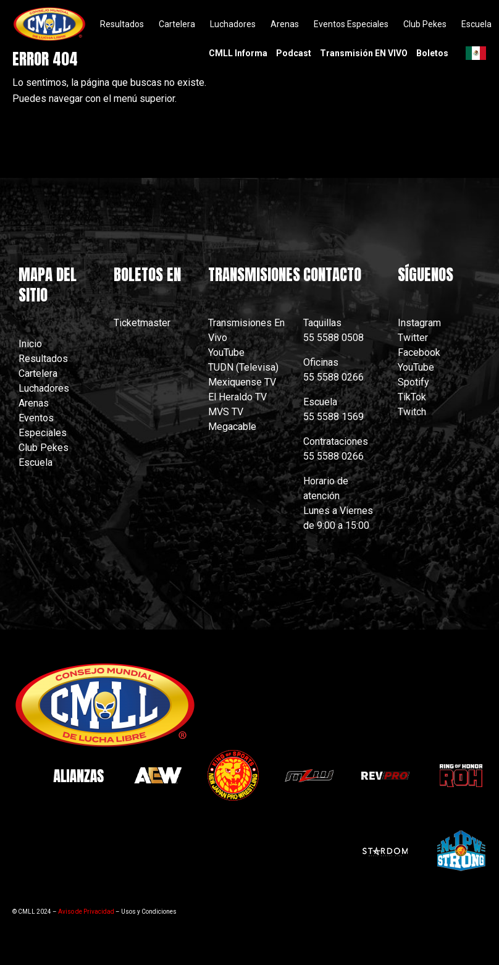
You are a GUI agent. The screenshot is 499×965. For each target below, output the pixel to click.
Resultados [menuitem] (122, 24)
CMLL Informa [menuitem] (238, 53)
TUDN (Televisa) (243, 367)
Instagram (419, 323)
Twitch (412, 412)
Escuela (35, 462)
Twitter (413, 337)
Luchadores (44, 388)
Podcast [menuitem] (293, 53)
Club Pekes (44, 447)
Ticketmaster (142, 323)
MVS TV (225, 412)
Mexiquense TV (242, 382)
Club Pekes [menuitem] (425, 24)
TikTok (412, 397)
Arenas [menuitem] (284, 24)
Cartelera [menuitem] (177, 24)
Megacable (232, 426)
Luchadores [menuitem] (233, 24)
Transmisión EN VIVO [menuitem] (364, 53)
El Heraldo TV (238, 397)
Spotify (413, 382)
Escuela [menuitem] (476, 24)
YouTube (226, 352)
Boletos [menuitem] (432, 53)
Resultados (43, 359)
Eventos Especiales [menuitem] (351, 24)
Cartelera (38, 373)
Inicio (30, 344)
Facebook (419, 352)
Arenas (34, 403)
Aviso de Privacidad (86, 911)
